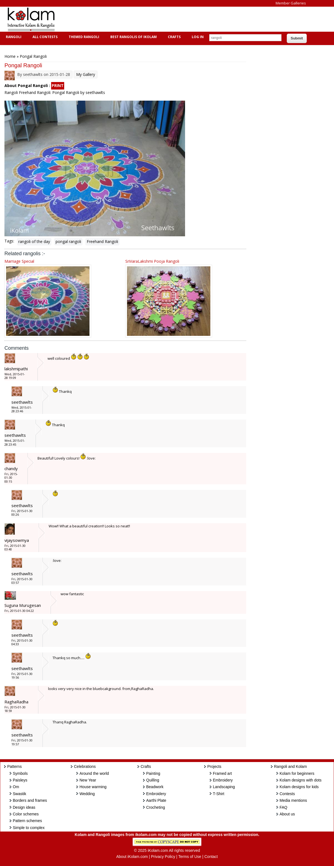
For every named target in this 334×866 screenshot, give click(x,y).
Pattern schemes (27, 820)
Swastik (19, 793)
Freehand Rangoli (102, 241)
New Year (87, 780)
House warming (92, 787)
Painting (153, 773)
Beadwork (154, 787)
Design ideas (24, 807)
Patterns (14, 766)
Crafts (173, 36)
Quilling (152, 780)
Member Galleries (291, 3)
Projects (214, 766)
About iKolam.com (132, 856)
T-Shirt (218, 793)
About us (287, 814)
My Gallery (85, 74)
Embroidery (156, 793)
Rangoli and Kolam (290, 766)
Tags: (9, 241)
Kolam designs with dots (300, 780)
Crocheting (155, 807)
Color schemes (26, 814)
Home (10, 56)
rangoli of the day (34, 241)
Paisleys (20, 780)
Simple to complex (28, 827)
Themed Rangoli (83, 36)
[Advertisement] (162, 19)
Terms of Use (189, 856)
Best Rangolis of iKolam (133, 36)
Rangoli (13, 36)
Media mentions (293, 800)
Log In (198, 36)
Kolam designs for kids (299, 787)
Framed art (222, 773)
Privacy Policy (163, 856)
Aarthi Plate (156, 800)
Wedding (87, 793)
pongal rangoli (68, 241)
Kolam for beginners (297, 773)
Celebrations (85, 766)
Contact (211, 856)
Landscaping (224, 787)
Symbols (20, 773)
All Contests (44, 36)
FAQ (283, 807)
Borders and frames (30, 800)
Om (16, 787)
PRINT (58, 85)
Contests (287, 793)
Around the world (94, 773)
